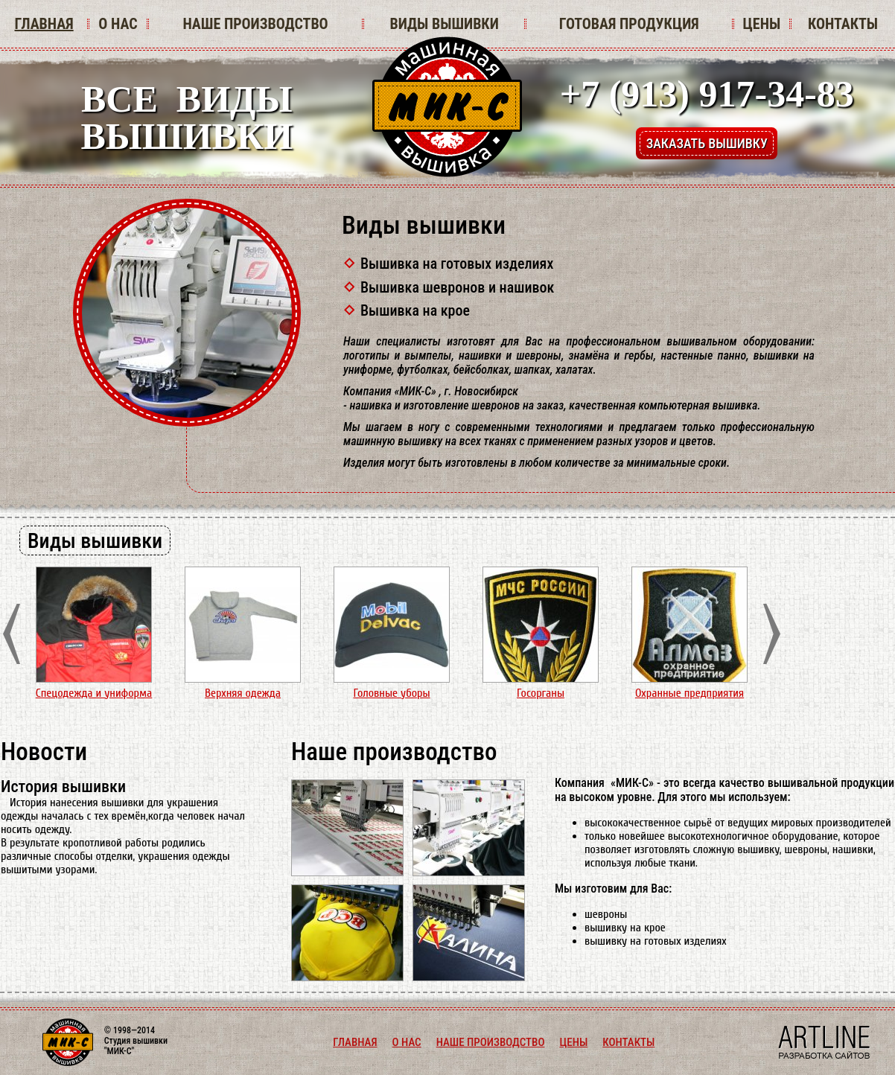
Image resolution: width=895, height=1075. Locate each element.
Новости (44, 751)
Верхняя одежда (243, 693)
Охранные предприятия (689, 693)
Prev (11, 634)
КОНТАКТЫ (843, 24)
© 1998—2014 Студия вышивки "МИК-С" (136, 1040)
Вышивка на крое (415, 310)
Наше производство (394, 751)
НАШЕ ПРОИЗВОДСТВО (255, 24)
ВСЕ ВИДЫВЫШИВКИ (186, 117)
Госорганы (540, 693)
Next (771, 634)
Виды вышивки (424, 225)
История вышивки (63, 786)
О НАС (117, 24)
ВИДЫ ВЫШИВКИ (443, 24)
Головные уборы (391, 693)
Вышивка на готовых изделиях (456, 263)
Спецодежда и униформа (94, 693)
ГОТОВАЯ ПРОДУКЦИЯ (629, 24)
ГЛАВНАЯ (43, 24)
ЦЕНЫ (762, 24)
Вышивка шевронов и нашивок (457, 287)
